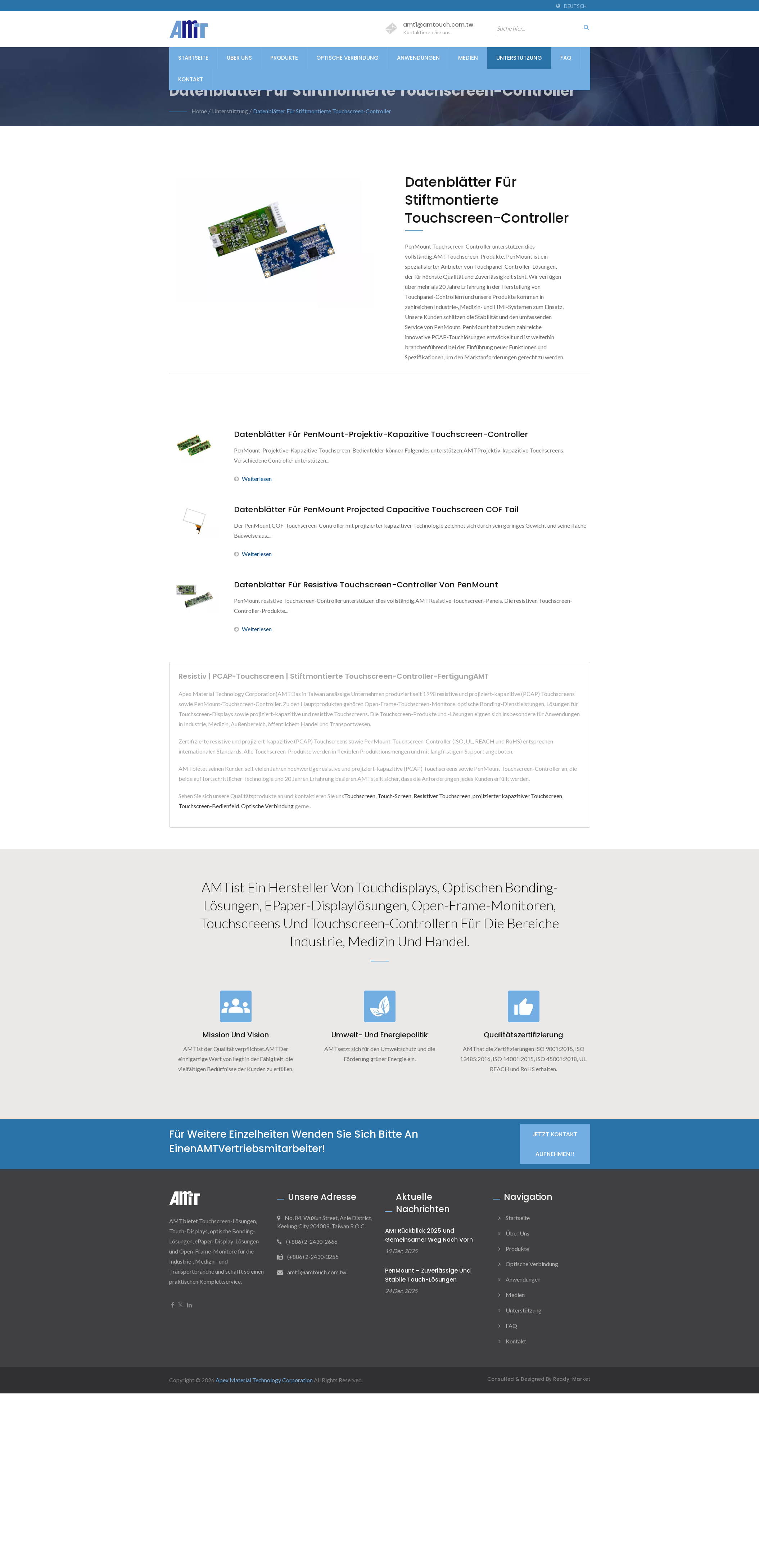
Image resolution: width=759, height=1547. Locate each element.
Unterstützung (519, 58)
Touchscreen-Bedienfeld (209, 805)
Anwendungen (418, 58)
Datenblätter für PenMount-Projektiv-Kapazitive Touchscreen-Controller (381, 434)
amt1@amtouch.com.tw (438, 25)
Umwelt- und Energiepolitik (379, 1035)
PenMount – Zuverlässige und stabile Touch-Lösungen (428, 1275)
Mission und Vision (236, 1035)
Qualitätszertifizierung (523, 1035)
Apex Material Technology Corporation (264, 1380)
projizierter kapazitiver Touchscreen (517, 795)
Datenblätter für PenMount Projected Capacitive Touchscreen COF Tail (376, 509)
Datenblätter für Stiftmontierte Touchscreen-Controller (322, 111)
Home (199, 111)
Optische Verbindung (347, 58)
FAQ (565, 58)
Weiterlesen (253, 478)
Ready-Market (571, 1379)
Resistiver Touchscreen (442, 795)
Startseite (193, 58)
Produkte (284, 58)
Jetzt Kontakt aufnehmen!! (555, 1144)
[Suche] (584, 27)
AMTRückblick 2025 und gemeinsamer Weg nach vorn (429, 1235)
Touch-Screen (394, 795)
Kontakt (190, 79)
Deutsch (575, 6)
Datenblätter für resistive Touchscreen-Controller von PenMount (366, 584)
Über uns (239, 58)
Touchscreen (359, 795)
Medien (468, 58)
